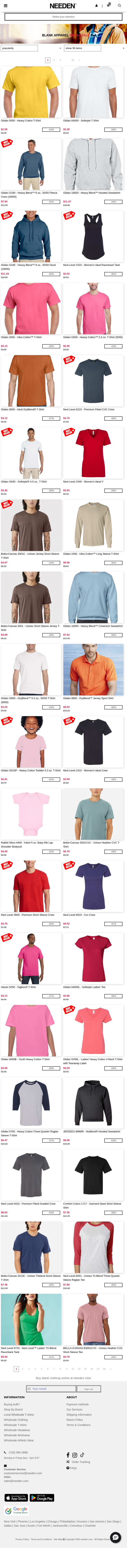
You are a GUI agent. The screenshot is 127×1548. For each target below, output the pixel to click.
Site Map (58, 1539)
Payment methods (77, 1404)
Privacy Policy (22, 1539)
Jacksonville (60, 1525)
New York (10, 1521)
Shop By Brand (13, 1409)
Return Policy (74, 1419)
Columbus (76, 1525)
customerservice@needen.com (23, 1473)
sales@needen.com (16, 1481)
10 (73, 1369)
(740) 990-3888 (18, 1452)
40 (92, 1369)
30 (85, 1369)
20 (79, 1369)
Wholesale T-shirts (15, 1425)
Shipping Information (79, 1414)
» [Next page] (79, 60)
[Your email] (51, 1388)
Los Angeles (37, 1521)
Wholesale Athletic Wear (19, 1440)
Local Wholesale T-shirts (19, 1414)
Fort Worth (43, 1525)
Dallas (8, 1525)
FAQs (73, 1468)
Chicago (52, 1521)
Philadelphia (67, 1521)
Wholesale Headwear (17, 1430)
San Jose (19, 1525)
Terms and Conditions (41, 1539)
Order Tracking (81, 1462)
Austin (31, 1525)
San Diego (113, 1521)
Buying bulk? (12, 1404)
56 (73, 60)
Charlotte (90, 1525)
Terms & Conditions (78, 1425)
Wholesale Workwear (17, 1435)
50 (98, 1369)
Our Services (74, 1409)
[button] (96, 5)
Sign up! (89, 1389)
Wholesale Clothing (16, 1419)
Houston (82, 1521)
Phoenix (23, 1521)
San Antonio (97, 1521)
